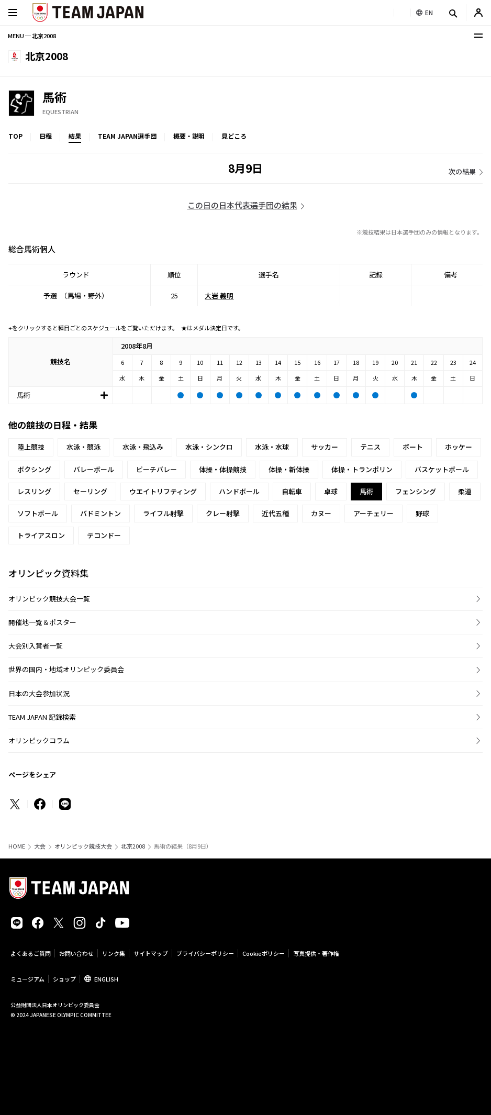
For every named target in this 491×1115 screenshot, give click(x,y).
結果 (75, 135)
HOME (16, 846)
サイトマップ (150, 953)
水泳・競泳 (83, 447)
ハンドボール (239, 491)
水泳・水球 (272, 447)
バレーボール (93, 469)
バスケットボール (442, 469)
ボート (413, 447)
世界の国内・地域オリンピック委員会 (66, 669)
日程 (45, 135)
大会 (40, 846)
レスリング (34, 491)
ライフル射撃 (163, 513)
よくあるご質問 (30, 953)
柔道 (465, 491)
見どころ (234, 135)
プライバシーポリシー (205, 953)
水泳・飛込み (142, 447)
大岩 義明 (219, 295)
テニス (370, 447)
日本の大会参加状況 (39, 693)
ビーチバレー (156, 469)
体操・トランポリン (362, 469)
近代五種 (275, 513)
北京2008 (133, 846)
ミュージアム (27, 979)
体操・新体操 (289, 469)
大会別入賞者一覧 (35, 646)
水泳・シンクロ (209, 447)
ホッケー (458, 447)
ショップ (64, 979)
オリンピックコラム (39, 740)
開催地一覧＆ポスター (42, 622)
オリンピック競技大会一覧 (49, 599)
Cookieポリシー (263, 953)
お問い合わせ (76, 953)
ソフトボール (37, 513)
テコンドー (104, 535)
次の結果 (462, 171)
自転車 (292, 491)
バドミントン (100, 513)
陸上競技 (30, 447)
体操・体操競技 (223, 469)
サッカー (324, 447)
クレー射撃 (223, 513)
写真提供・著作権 (316, 953)
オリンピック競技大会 (83, 846)
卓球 (331, 491)
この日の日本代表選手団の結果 (242, 204)
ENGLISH (106, 979)
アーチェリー (373, 513)
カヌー (321, 513)
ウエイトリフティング (163, 491)
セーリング (90, 491)
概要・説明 (189, 135)
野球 (422, 513)
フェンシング (415, 491)
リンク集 (113, 953)
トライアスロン (41, 535)
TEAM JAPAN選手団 (127, 135)
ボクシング (34, 469)
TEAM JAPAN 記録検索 (42, 717)
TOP (15, 135)
